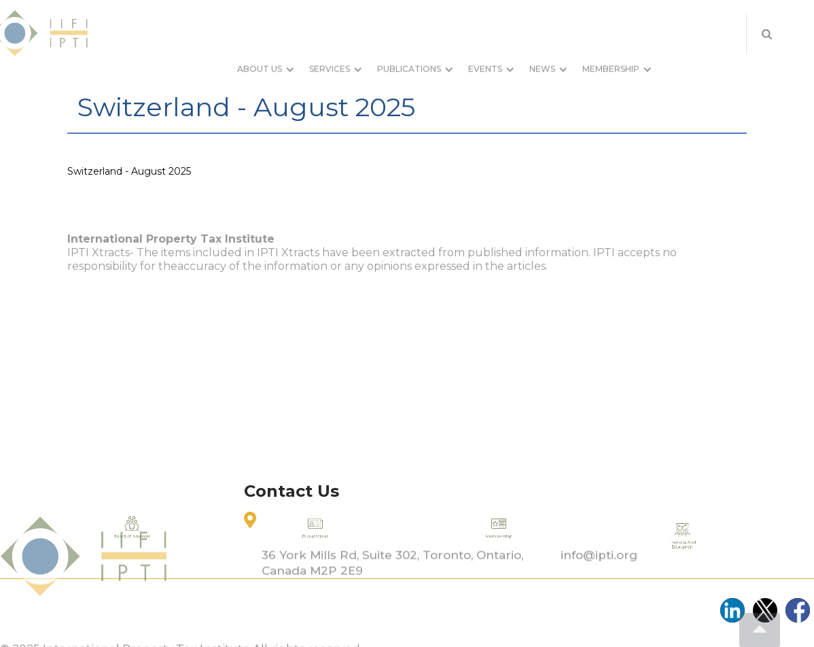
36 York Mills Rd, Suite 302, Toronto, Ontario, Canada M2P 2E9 (392, 582)
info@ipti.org (599, 574)
